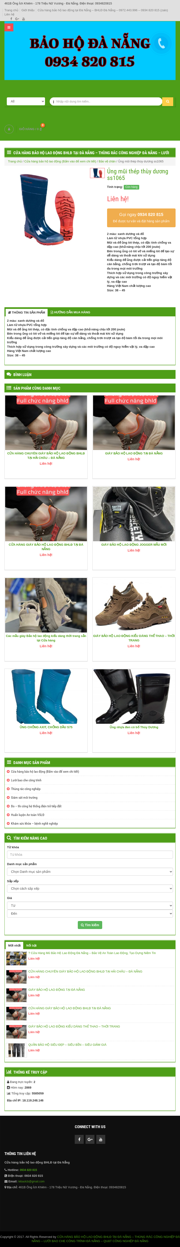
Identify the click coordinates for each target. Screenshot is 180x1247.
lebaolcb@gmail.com (31, 1181)
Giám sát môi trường (24, 797)
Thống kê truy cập (30, 1072)
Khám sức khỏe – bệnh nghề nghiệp (34, 823)
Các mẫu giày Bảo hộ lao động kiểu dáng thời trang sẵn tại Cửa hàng (46, 638)
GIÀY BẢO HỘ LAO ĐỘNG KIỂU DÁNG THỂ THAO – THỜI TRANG (134, 638)
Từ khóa (13, 847)
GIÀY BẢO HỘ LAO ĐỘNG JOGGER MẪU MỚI (133, 544)
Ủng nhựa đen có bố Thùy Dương (134, 727)
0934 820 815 (28, 1170)
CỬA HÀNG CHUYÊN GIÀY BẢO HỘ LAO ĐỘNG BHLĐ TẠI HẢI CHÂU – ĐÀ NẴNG (46, 456)
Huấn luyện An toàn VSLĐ (27, 815)
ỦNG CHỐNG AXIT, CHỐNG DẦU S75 (46, 727)
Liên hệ (9, 14)
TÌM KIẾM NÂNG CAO (30, 838)
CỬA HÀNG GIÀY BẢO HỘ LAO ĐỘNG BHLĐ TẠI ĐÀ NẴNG (46, 547)
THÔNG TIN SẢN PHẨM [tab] (26, 312)
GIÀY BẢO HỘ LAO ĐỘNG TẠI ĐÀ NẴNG (134, 453)
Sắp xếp (13, 881)
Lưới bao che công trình (26, 780)
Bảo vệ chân (107, 161)
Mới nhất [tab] (14, 945)
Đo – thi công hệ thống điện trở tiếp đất (36, 806)
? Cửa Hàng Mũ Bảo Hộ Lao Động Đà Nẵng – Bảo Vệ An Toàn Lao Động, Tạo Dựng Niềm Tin (92, 953)
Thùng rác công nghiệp (26, 789)
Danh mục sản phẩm (31, 762)
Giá (9, 898)
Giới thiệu (27, 10)
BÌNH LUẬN (22, 374)
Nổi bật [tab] (31, 945)
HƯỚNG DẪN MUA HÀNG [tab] (70, 312)
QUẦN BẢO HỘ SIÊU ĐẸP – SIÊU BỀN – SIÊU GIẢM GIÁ (67, 1044)
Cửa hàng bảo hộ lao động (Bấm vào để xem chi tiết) (60, 161)
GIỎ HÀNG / (30, 129)
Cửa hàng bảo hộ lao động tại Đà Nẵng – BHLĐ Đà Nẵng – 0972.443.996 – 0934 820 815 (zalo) (103, 10)
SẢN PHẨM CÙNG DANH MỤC (36, 388)
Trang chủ (11, 10)
